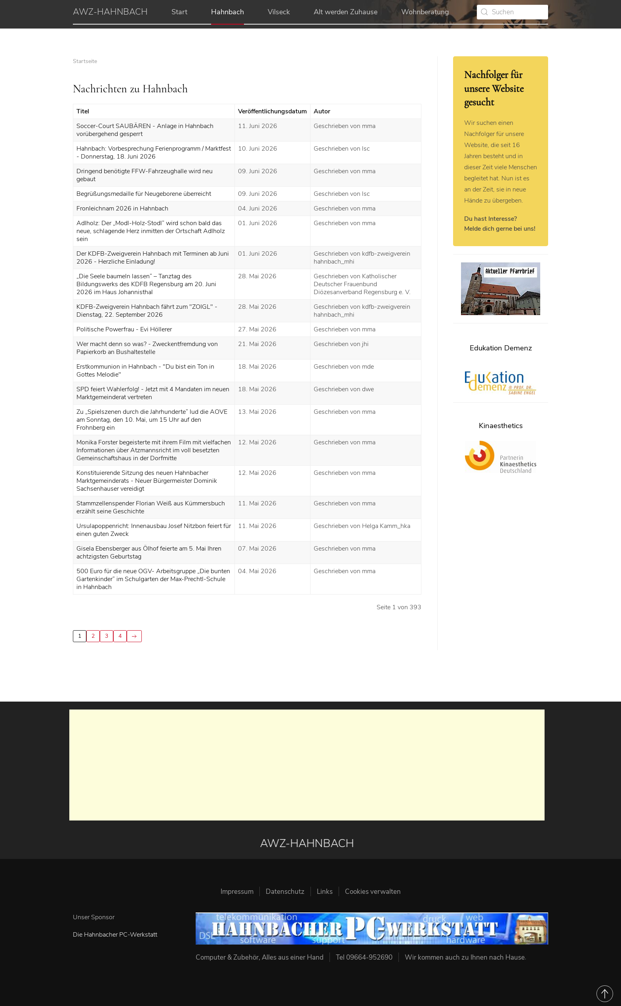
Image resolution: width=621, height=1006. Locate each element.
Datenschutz (285, 891)
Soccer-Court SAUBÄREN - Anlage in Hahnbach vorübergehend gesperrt (144, 130)
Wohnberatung (425, 12)
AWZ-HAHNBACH (110, 12)
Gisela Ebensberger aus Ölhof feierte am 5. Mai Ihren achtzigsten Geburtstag (148, 552)
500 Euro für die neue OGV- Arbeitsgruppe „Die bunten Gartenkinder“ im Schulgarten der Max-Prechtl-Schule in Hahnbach (153, 579)
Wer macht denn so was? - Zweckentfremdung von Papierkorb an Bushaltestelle (147, 348)
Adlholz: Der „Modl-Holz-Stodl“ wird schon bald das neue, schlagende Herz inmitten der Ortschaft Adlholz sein (150, 231)
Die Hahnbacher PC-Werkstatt (115, 934)
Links (325, 891)
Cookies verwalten (373, 891)
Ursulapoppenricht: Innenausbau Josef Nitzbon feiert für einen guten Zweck (153, 530)
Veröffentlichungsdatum (272, 111)
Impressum (237, 891)
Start (179, 12)
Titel (82, 111)
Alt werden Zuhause (345, 12)
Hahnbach (227, 12)
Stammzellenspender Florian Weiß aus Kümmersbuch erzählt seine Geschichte (150, 507)
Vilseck (279, 12)
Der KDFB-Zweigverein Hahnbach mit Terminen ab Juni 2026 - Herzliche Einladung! (152, 257)
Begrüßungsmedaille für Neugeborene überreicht (143, 193)
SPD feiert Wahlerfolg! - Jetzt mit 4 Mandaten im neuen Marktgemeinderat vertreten (152, 393)
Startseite (85, 61)
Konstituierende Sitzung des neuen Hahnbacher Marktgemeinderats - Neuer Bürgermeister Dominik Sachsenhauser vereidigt (146, 481)
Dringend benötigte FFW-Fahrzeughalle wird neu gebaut (144, 175)
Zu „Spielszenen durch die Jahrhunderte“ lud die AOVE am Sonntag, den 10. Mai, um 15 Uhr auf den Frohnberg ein (151, 419)
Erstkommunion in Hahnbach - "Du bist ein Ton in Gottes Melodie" (145, 370)
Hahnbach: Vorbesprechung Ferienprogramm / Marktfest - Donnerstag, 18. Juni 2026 (153, 152)
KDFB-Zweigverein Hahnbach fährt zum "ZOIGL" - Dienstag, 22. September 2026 (146, 310)
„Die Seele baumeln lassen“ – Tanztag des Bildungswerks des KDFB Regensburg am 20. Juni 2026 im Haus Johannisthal (146, 284)
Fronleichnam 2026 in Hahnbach (122, 208)
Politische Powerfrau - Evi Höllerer (124, 329)
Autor (322, 111)
